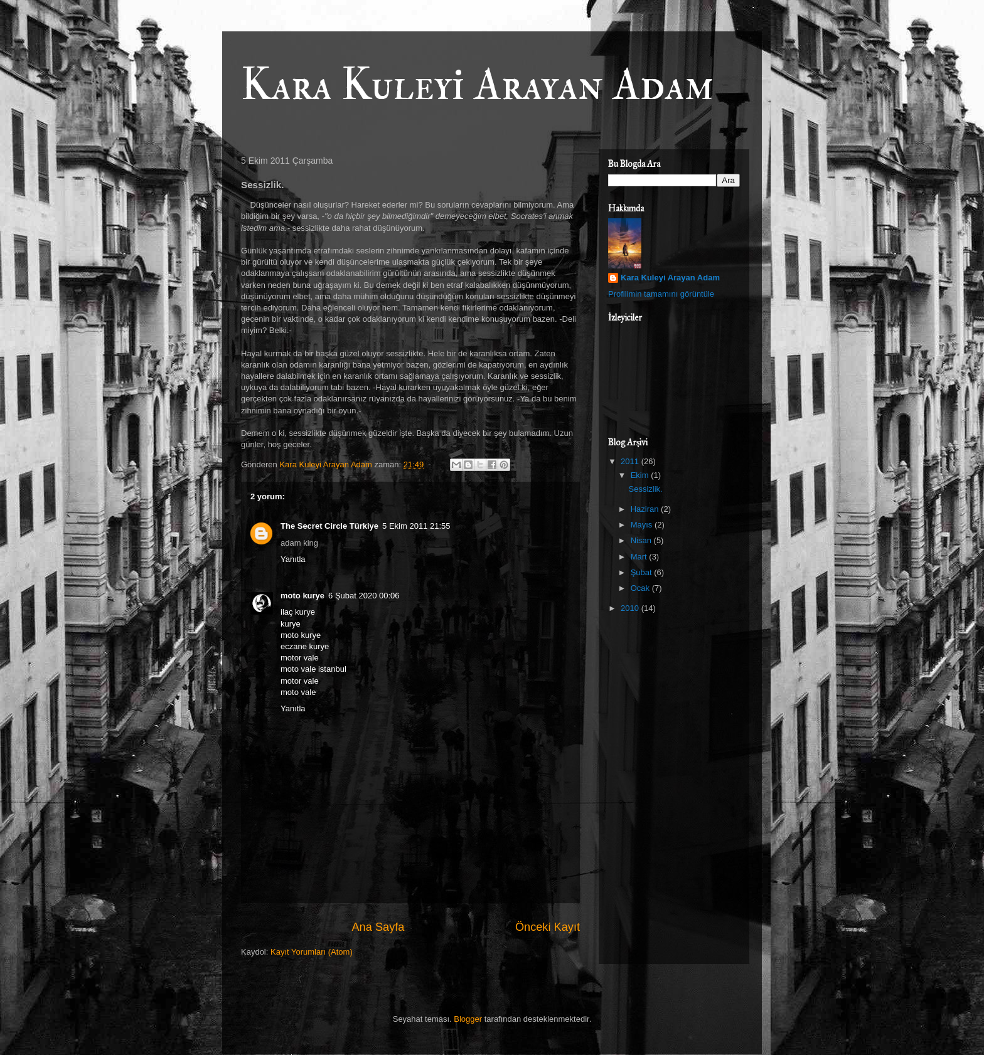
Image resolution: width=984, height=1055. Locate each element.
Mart (640, 556)
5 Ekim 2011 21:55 (416, 526)
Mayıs (643, 524)
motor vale (300, 657)
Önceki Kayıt (547, 927)
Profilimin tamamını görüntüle (661, 294)
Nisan (642, 540)
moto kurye (302, 595)
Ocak (641, 588)
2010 (631, 608)
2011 (631, 461)
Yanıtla (293, 559)
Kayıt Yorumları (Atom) (311, 952)
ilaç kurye (298, 612)
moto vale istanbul (313, 669)
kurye (291, 623)
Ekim (641, 475)
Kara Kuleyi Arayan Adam (477, 85)
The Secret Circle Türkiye (329, 526)
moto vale (298, 692)
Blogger (468, 1019)
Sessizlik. (645, 489)
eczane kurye (305, 646)
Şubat (643, 572)
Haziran (646, 509)
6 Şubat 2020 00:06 (364, 595)
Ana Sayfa (377, 927)
